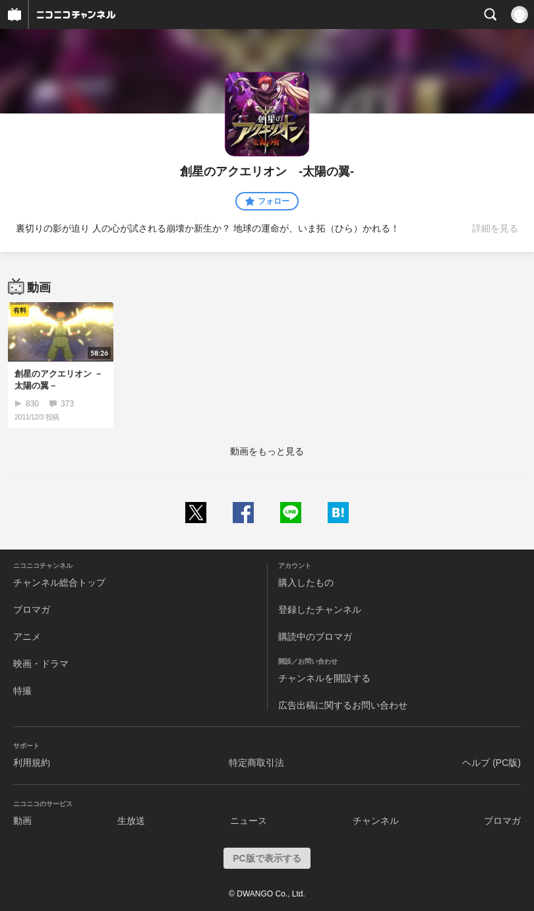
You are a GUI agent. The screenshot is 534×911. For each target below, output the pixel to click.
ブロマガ (31, 609)
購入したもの (306, 582)
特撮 (22, 690)
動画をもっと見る (267, 451)
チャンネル (376, 820)
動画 (22, 820)
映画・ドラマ (41, 663)
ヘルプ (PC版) (491, 762)
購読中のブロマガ (315, 636)
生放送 (131, 820)
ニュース (248, 820)
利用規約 (31, 762)
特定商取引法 (256, 762)
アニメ (27, 636)
